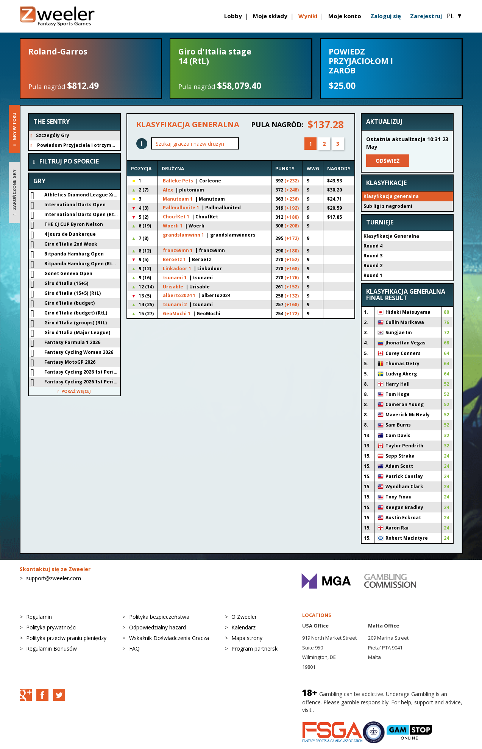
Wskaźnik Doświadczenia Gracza (169, 638)
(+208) (291, 226)
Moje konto (344, 16)
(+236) (291, 199)
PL (454, 16)
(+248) (291, 190)
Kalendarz (243, 627)
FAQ (134, 648)
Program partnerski (255, 648)
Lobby (233, 16)
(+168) (291, 268)
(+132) (291, 296)
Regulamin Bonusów (51, 648)
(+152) (291, 259)
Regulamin (39, 616)
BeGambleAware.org (341, 709)
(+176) (291, 277)
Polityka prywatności (51, 627)
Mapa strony (246, 638)
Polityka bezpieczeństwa (159, 616)
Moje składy (270, 16)
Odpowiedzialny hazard (157, 627)
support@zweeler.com (53, 578)
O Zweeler (244, 616)
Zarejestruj (426, 16)
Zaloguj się (385, 16)
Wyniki (307, 16)
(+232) (291, 181)
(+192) (291, 208)
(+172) (291, 238)
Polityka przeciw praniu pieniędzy (66, 638)
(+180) (291, 217)
